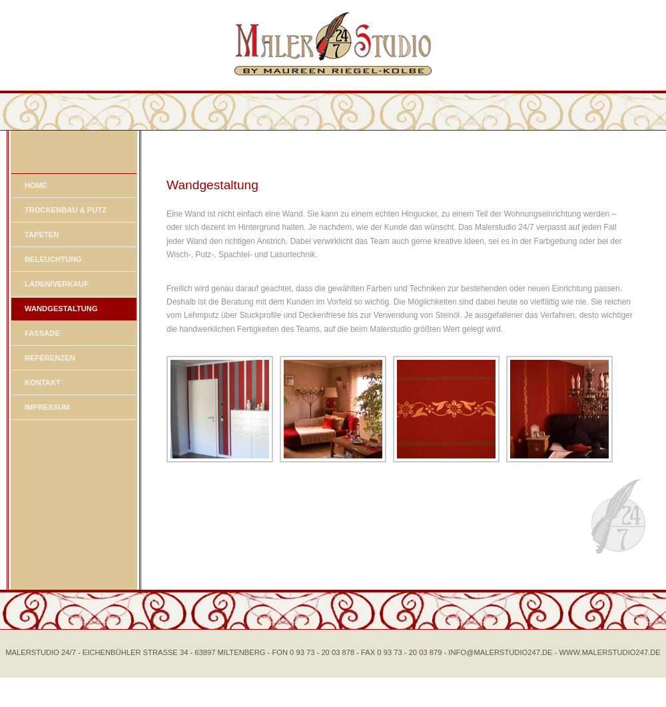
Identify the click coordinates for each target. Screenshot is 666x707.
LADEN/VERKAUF (57, 284)
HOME (36, 185)
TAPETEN (42, 235)
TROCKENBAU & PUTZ (66, 210)
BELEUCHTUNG (53, 259)
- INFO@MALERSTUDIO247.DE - (501, 652)
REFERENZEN (50, 358)
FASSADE (42, 333)
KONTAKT (43, 382)
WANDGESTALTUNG (61, 309)
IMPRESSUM (47, 407)
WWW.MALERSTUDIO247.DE (610, 652)
